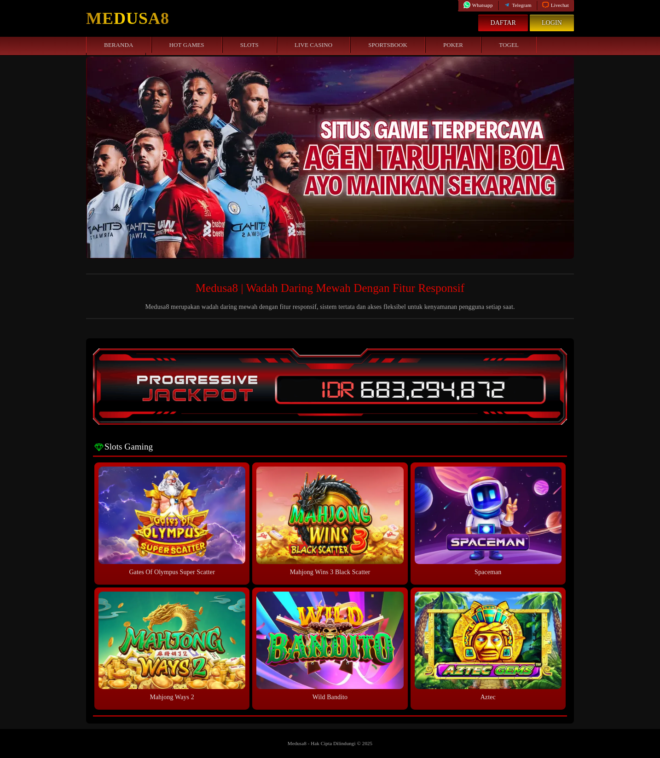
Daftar (503, 22)
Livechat (555, 5)
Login (552, 22)
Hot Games (186, 44)
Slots (249, 44)
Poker (453, 44)
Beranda (118, 44)
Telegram (517, 5)
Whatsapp (478, 5)
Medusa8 (127, 18)
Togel (509, 44)
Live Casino (313, 44)
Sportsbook (387, 44)
